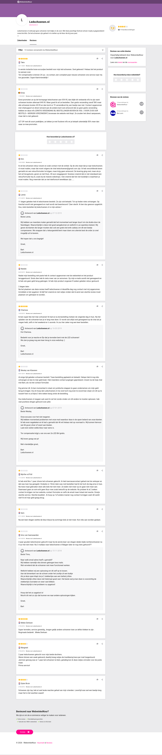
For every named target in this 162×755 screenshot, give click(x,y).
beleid (120, 63)
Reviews (33, 41)
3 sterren (129, 80)
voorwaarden (133, 63)
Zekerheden (22, 41)
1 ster (52, 142)
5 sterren (140, 80)
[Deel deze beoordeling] (101, 59)
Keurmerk (41, 743)
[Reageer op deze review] (98, 59)
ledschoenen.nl (33, 25)
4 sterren (68, 142)
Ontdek (25, 732)
